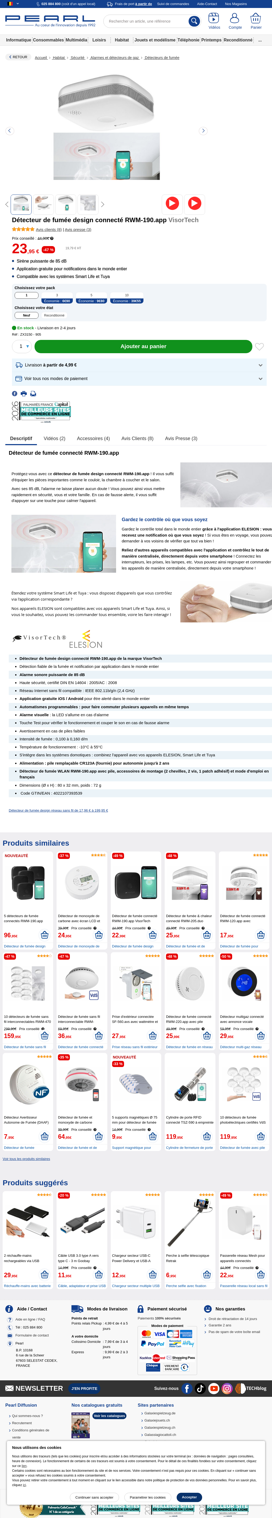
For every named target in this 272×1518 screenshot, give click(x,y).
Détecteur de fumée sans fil (25, 1047)
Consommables (48, 40)
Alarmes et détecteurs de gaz (115, 58)
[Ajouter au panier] (143, 346)
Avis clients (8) (137, 438)
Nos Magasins (236, 4)
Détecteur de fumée (19, 1148)
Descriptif (21, 438)
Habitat (122, 40)
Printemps (211, 40)
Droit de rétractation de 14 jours (233, 1319)
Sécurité (77, 58)
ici (24, 1485)
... (260, 40)
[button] (139, 365)
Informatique (18, 40)
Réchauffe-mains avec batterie (27, 1286)
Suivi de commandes (173, 4)
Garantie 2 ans (220, 1325)
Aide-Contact (207, 4)
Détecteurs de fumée (161, 58)
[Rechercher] (194, 21)
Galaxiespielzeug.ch (159, 1428)
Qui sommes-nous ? (27, 1416)
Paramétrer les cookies (148, 1497)
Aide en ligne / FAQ (30, 1319)
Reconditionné (238, 40)
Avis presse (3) (181, 438)
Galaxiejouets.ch (157, 1420)
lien (24, 1466)
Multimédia (76, 40)
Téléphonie (188, 40)
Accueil (41, 58)
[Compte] (235, 21)
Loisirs (99, 40)
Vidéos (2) (55, 438)
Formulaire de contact (32, 1335)
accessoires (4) (93, 438)
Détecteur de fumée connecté (80, 1047)
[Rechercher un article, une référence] (152, 21)
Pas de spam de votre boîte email (234, 1332)
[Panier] (256, 21)
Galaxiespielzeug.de (160, 1413)
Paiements (159, 1318)
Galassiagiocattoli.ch (160, 1435)
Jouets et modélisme (154, 40)
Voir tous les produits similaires (26, 1159)
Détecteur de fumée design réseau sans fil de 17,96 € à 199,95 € (58, 810)
